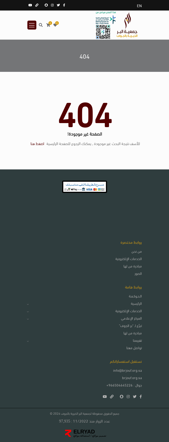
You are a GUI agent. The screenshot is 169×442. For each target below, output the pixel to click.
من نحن (137, 251)
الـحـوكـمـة (135, 296)
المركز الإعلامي (131, 318)
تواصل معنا (134, 347)
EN (139, 5)
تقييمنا (137, 340)
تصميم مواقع (98, 435)
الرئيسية (136, 303)
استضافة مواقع (81, 435)
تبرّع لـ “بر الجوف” (130, 325)
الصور (138, 273)
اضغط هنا (37, 143)
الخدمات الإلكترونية (128, 258)
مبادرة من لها (132, 266)
